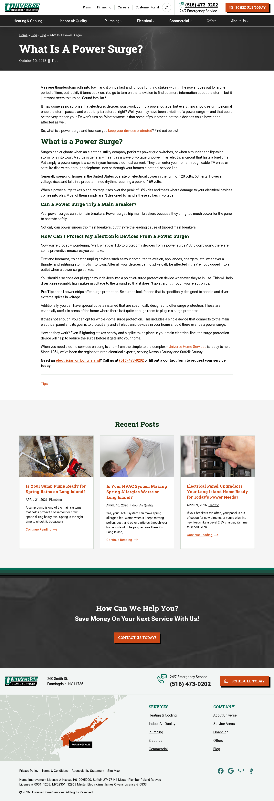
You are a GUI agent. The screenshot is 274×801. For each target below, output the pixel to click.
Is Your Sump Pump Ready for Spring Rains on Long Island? (56, 489)
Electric (213, 505)
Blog (34, 35)
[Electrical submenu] (154, 21)
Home (23, 35)
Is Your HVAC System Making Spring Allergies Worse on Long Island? (136, 492)
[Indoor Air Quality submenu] (89, 21)
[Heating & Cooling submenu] (44, 21)
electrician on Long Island (78, 360)
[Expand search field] (166, 7)
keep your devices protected (130, 131)
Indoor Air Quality (141, 505)
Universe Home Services (187, 347)
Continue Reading (38, 529)
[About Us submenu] (248, 21)
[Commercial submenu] (191, 21)
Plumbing (55, 500)
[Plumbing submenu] (121, 21)
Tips (43, 35)
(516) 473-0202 (201, 5)
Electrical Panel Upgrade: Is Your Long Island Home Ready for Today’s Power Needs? (217, 492)
